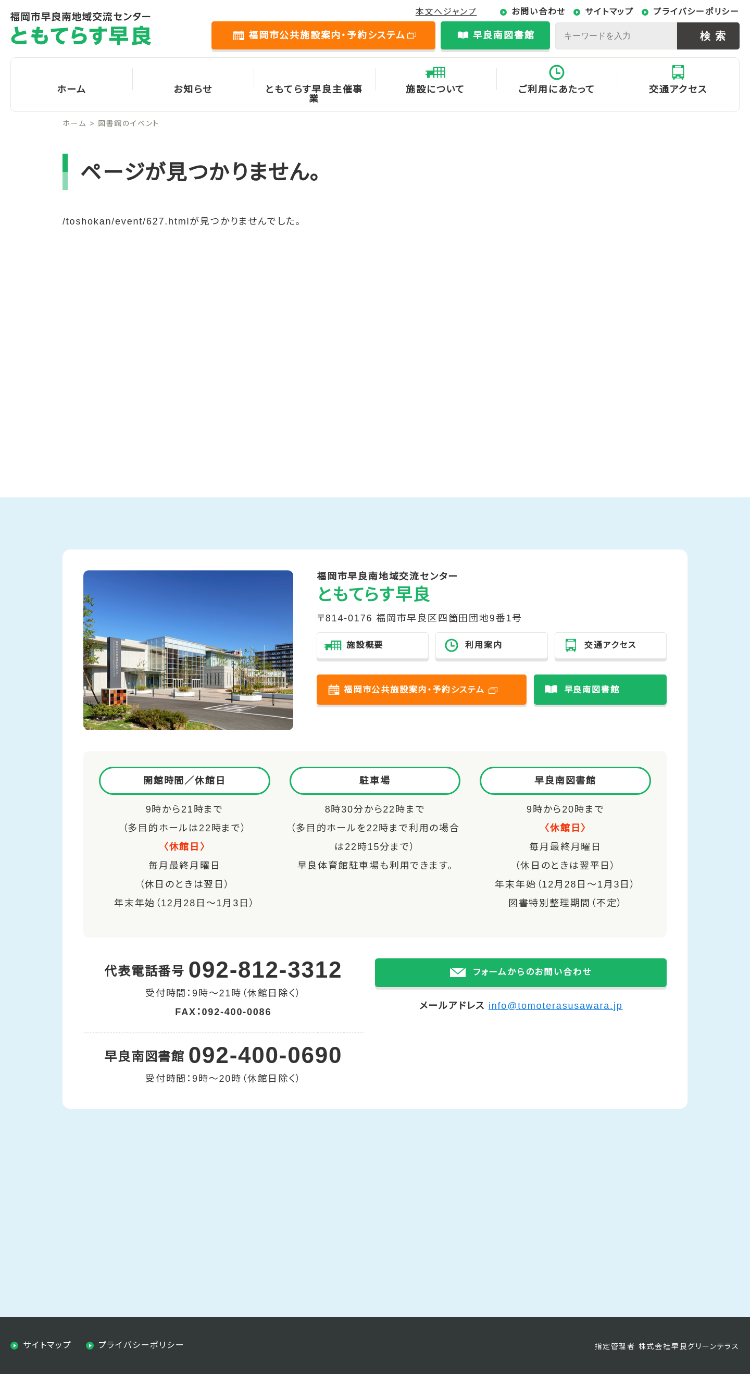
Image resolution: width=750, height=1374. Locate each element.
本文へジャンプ (446, 11)
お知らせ (192, 89)
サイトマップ (609, 11)
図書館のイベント (128, 123)
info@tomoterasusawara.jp (556, 1022)
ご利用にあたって (556, 89)
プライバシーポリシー (696, 11)
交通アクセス (678, 89)
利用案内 (483, 645)
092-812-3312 (266, 969)
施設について (435, 89)
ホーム (71, 89)
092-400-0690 (266, 1055)
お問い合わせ (538, 11)
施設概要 (364, 645)
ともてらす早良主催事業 (314, 94)
